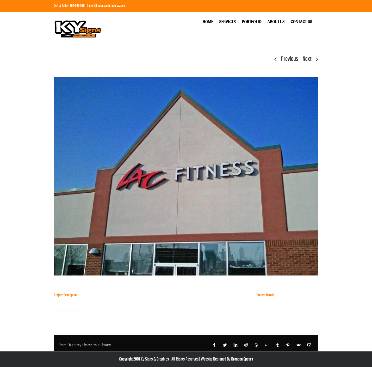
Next (307, 59)
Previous (289, 59)
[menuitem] (208, 21)
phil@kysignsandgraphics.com (107, 6)
